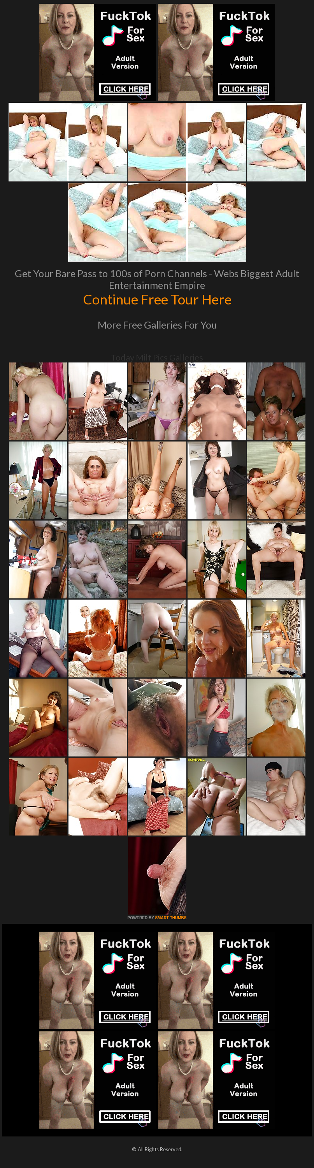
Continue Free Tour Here (157, 299)
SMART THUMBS (170, 918)
